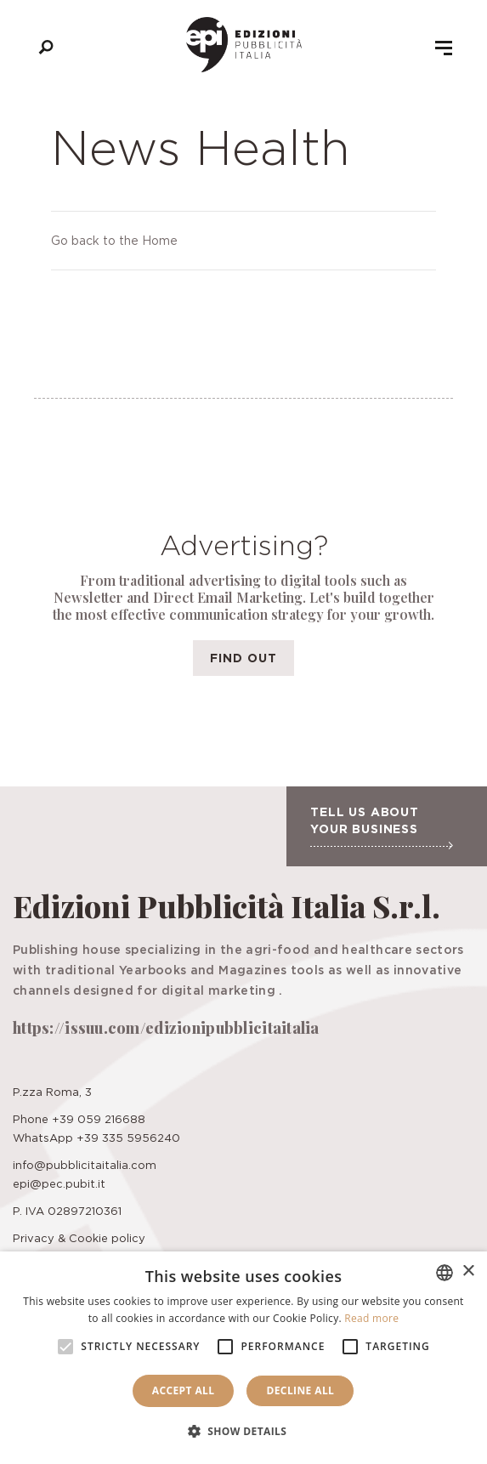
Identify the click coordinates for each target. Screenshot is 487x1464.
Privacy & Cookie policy (79, 1238)
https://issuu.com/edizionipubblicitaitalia (166, 1028)
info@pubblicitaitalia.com (84, 1165)
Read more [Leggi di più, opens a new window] (371, 1318)
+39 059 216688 (98, 1119)
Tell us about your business (381, 827)
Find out (243, 657)
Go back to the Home (114, 240)
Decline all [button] (300, 1390)
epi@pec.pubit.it (59, 1183)
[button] (244, 1432)
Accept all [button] (183, 1390)
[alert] (243, 1357)
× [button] (468, 1271)
